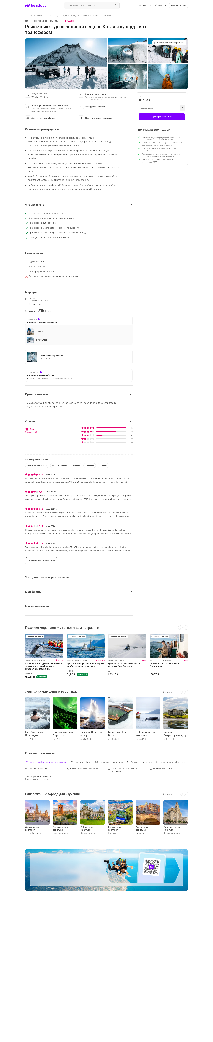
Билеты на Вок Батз (117, 733)
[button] (160, 5)
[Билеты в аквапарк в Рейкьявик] (83, 768)
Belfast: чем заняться (86, 828)
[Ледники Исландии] (70, 15)
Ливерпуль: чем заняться (171, 828)
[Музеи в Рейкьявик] (36, 768)
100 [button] (73, 21)
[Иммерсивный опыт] (161, 768)
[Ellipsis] (58, 16)
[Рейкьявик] (41, 15)
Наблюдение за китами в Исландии (146, 733)
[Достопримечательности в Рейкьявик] (127, 770)
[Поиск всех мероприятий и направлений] (91, 5)
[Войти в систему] (178, 5)
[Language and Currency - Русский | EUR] (145, 5)
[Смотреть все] (169, 692)
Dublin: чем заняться (142, 828)
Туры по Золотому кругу (92, 733)
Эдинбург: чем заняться (60, 828)
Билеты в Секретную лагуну (174, 733)
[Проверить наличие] (162, 116)
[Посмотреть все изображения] (169, 42)
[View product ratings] (69, 21)
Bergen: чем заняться (114, 828)
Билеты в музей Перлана (63, 733)
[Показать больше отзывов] (41, 560)
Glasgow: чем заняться (32, 828)
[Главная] (28, 15)
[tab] (48, 761)
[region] (107, 656)
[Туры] (51, 15)
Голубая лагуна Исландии (34, 733)
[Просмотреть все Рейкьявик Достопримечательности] (44, 777)
